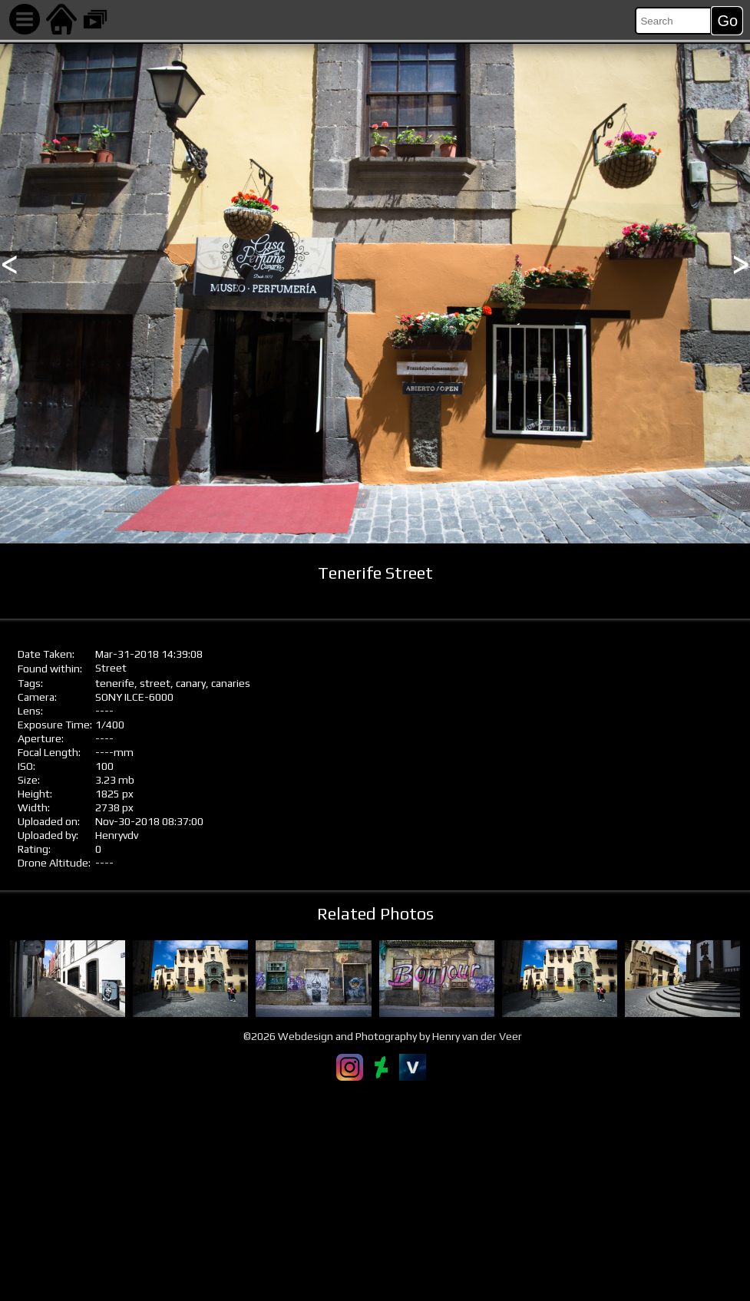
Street (111, 668)
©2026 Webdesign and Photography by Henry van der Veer (382, 1036)
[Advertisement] (375, 1190)
